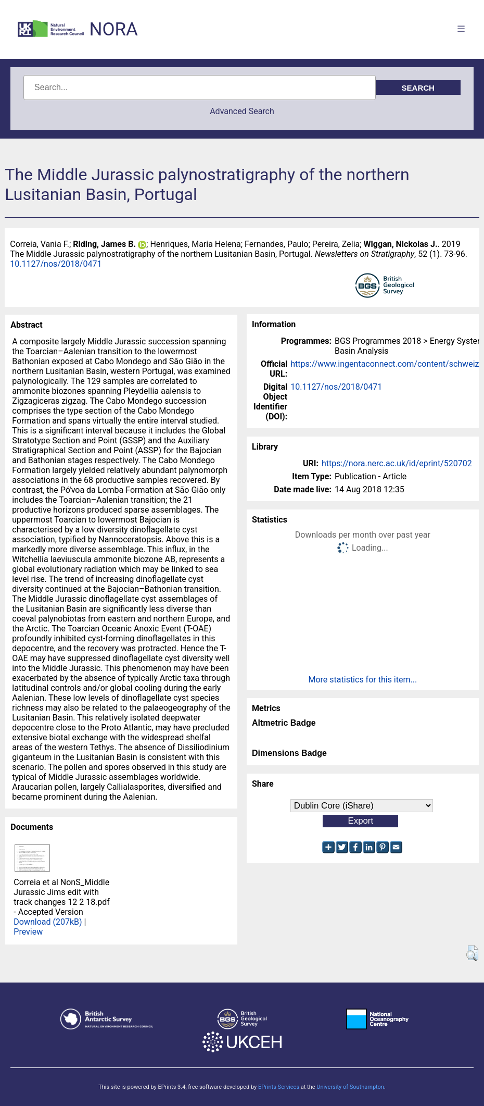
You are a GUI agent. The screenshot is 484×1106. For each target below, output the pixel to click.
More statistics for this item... (362, 680)
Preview (28, 932)
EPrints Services (278, 1087)
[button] (472, 953)
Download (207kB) (48, 922)
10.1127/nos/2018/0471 (55, 264)
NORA (113, 29)
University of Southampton (350, 1087)
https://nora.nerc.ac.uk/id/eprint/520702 (397, 463)
